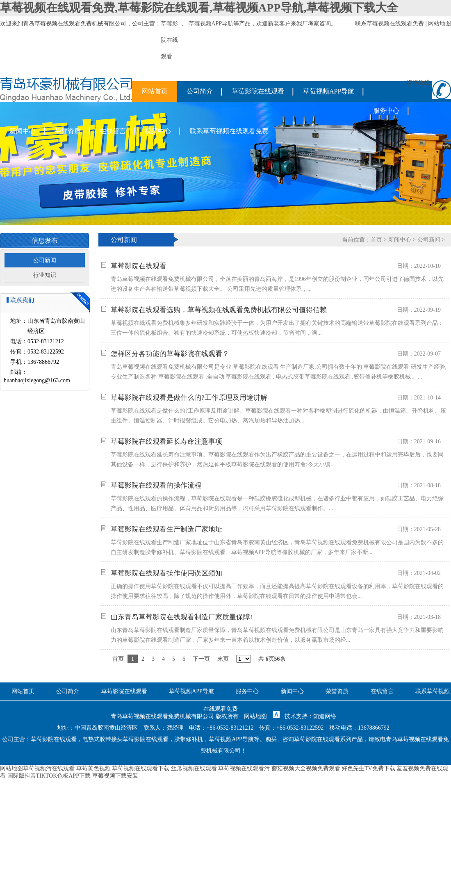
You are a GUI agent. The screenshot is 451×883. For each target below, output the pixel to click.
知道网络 (324, 716)
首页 (376, 240)
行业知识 (44, 275)
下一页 (201, 659)
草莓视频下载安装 (115, 776)
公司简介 (200, 91)
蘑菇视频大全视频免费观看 (305, 768)
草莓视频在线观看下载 (140, 768)
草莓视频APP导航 (211, 24)
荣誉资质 (68, 131)
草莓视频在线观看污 (244, 768)
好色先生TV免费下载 (368, 768)
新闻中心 (22, 131)
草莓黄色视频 (93, 768)
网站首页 (154, 91)
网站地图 (439, 24)
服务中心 (386, 110)
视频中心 (158, 131)
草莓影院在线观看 (258, 91)
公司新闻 (44, 260)
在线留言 (113, 131)
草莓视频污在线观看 (49, 768)
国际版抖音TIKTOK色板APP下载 (49, 776)
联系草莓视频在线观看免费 (389, 24)
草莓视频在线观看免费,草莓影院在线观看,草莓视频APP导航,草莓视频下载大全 (199, 7)
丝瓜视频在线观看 (194, 768)
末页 (223, 659)
